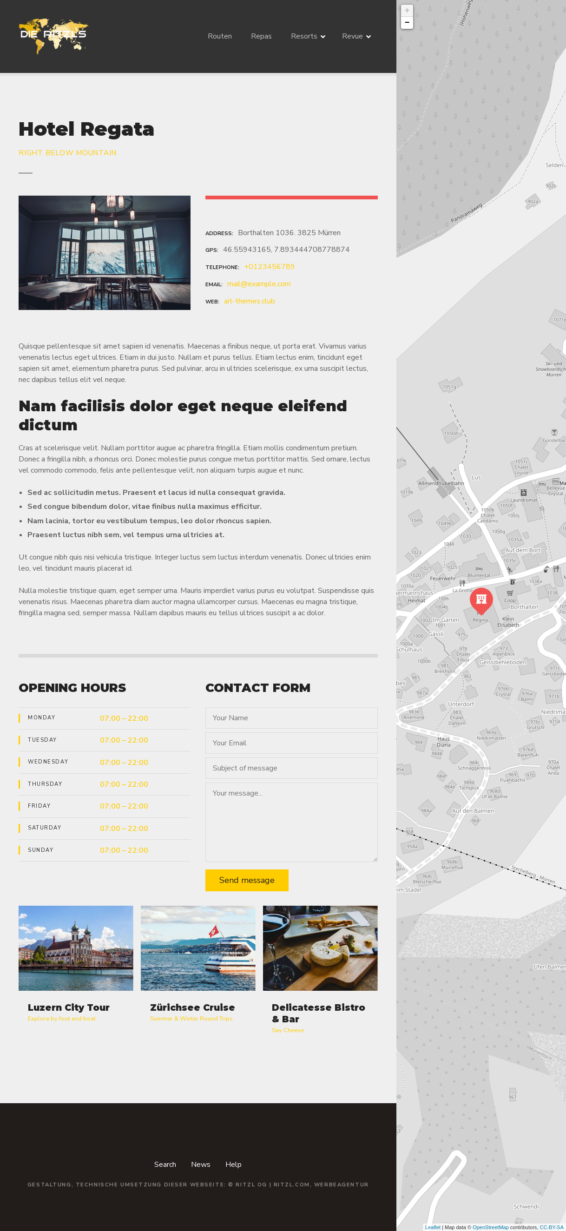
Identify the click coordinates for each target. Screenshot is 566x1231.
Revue (352, 36)
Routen (220, 36)
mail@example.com (259, 284)
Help (233, 1164)
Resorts (304, 36)
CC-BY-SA (552, 1227)
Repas (261, 36)
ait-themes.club (249, 301)
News (201, 1164)
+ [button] (407, 10)
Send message (247, 880)
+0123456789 (269, 267)
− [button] (407, 22)
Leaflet (433, 1227)
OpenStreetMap (491, 1227)
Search (165, 1164)
